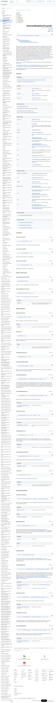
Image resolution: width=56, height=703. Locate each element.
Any (42, 177)
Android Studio (49, 1)
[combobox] (31, 1)
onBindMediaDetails (29, 62)
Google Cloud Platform (17, 693)
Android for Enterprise (16, 674)
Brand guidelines (23, 698)
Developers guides (45, 675)
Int (20, 88)
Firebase (15, 691)
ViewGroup (45, 173)
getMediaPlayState (37, 56)
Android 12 (36, 679)
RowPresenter (36, 35)
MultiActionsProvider (35, 47)
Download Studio (44, 678)
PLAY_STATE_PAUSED (35, 93)
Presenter (21, 46)
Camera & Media (23, 676)
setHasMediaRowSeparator (21, 60)
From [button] (25, 215)
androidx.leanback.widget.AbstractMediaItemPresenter (29, 42)
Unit (18, 137)
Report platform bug (51, 672)
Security (15, 676)
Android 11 (36, 680)
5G (21, 679)
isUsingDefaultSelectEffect (37, 132)
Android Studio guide (44, 674)
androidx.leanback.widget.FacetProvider (26, 222)
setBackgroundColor (35, 155)
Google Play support (51, 677)
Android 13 (36, 677)
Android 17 (36, 671)
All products (16, 694)
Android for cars (30, 677)
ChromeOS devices (30, 676)
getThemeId (34, 123)
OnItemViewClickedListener (23, 65)
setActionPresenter (35, 150)
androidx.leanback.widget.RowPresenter (25, 41)
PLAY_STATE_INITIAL (35, 88)
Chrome (15, 690)
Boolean (18, 132)
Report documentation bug (51, 674)
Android (15, 672)
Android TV (29, 679)
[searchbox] (6, 8)
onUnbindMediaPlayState (36, 143)
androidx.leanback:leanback (48, 27)
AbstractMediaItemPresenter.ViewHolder (26, 79)
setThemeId (34, 164)
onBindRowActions (35, 193)
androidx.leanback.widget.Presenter (23, 40)
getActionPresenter (35, 119)
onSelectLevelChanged (27, 370)
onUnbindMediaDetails (36, 204)
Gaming (22, 671)
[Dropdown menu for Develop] (14, 1)
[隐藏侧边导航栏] (12, 701)
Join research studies (51, 679)
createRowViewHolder (36, 173)
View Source (50, 28)
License (18, 698)
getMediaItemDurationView (32, 577)
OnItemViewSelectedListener (35, 65)
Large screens (30, 672)
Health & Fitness (23, 674)
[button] (6, 12)
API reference (4, 4)
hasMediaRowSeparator (23, 356)
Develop (24, 10)
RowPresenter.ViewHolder (40, 79)
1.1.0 (52, 260)
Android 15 (36, 674)
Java (52, 31)
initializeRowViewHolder (21, 559)
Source (15, 677)
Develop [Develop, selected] (11, 1)
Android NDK (44, 680)
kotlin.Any (17, 39)
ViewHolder (42, 577)
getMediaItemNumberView (42, 576)
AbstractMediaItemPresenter (28, 35)
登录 (54, 1)
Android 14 (36, 676)
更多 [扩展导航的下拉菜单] (17, 1)
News (15, 679)
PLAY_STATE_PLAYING (35, 98)
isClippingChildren (35, 181)
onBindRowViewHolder (36, 199)
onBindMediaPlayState (36, 137)
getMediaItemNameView (41, 530)
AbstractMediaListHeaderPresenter (23, 68)
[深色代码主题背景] (52, 34)
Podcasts (15, 682)
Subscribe (44, 700)
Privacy (22, 677)
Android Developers (19, 10)
